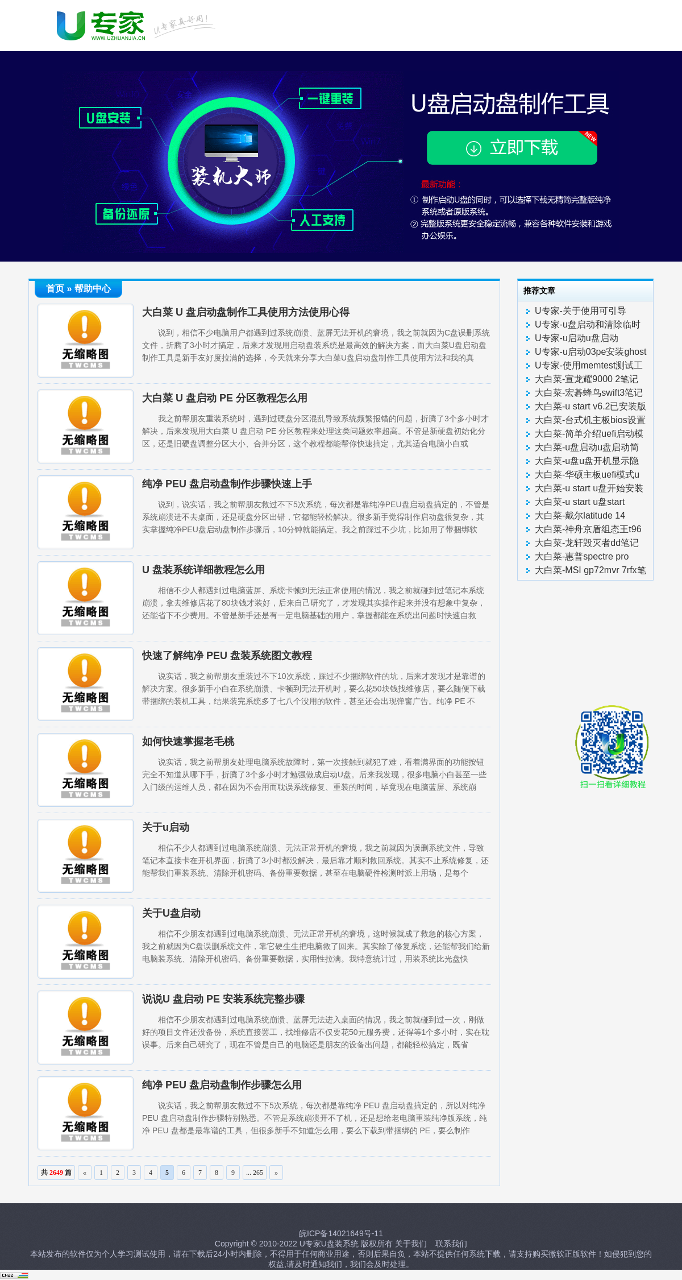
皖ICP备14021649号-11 (341, 1233)
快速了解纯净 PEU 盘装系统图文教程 (227, 655)
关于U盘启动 (171, 913)
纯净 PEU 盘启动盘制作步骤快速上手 (227, 484)
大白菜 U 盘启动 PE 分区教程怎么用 (224, 398)
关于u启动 (165, 827)
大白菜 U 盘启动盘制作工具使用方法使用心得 (246, 312)
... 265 (254, 1173)
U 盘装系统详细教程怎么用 (203, 569)
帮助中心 (92, 288)
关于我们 (411, 1243)
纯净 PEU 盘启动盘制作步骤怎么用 (222, 1085)
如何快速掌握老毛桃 (188, 741)
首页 (55, 288)
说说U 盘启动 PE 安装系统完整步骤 (223, 999)
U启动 (138, 24)
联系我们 (451, 1243)
